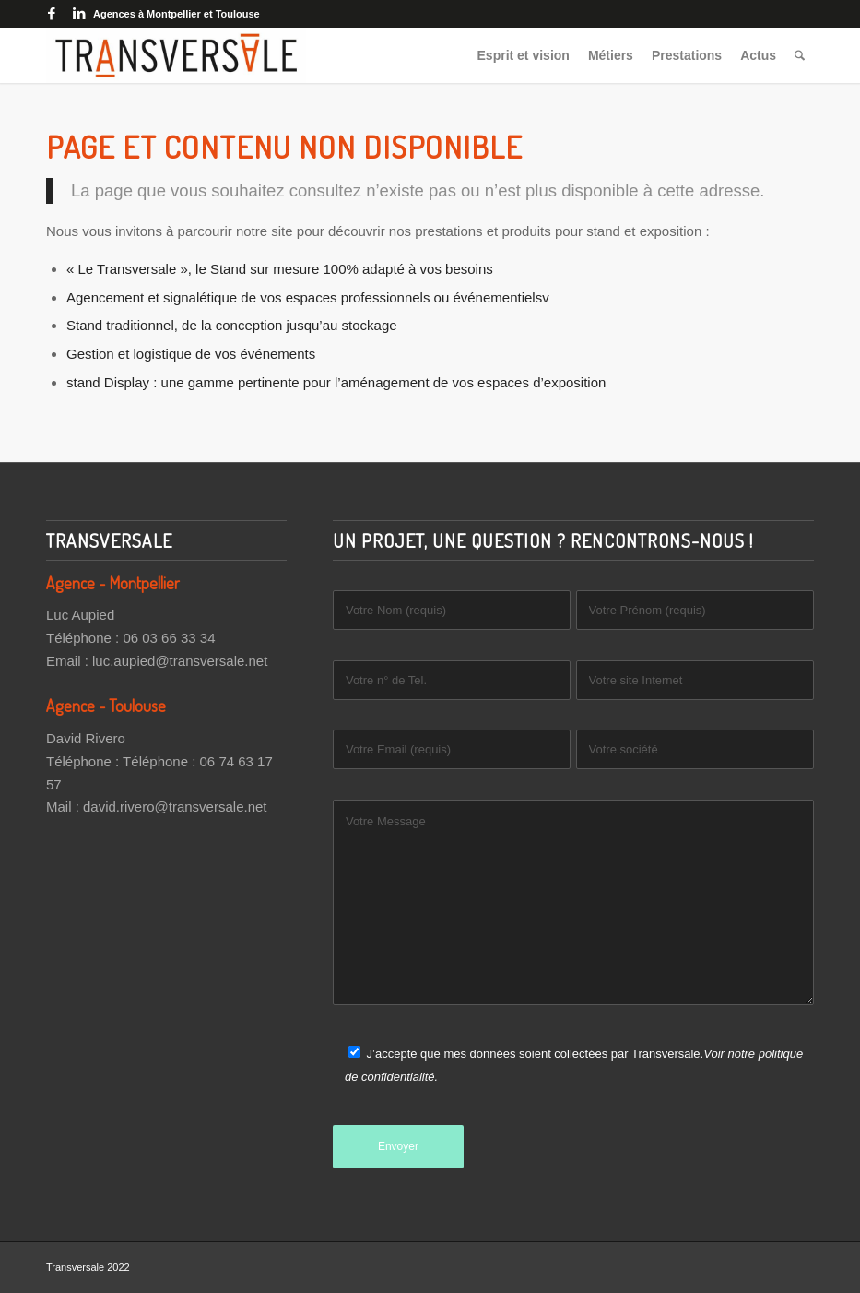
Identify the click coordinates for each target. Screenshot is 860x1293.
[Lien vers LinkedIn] (79, 14)
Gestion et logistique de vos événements (190, 354)
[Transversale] (176, 55)
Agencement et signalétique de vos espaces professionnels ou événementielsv (307, 297)
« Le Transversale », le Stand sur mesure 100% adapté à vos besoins (279, 269)
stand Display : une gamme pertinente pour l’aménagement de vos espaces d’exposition (336, 382)
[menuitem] (523, 55)
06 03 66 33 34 (169, 638)
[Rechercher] (799, 55)
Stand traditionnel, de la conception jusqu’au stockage (231, 325)
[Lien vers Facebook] (51, 14)
